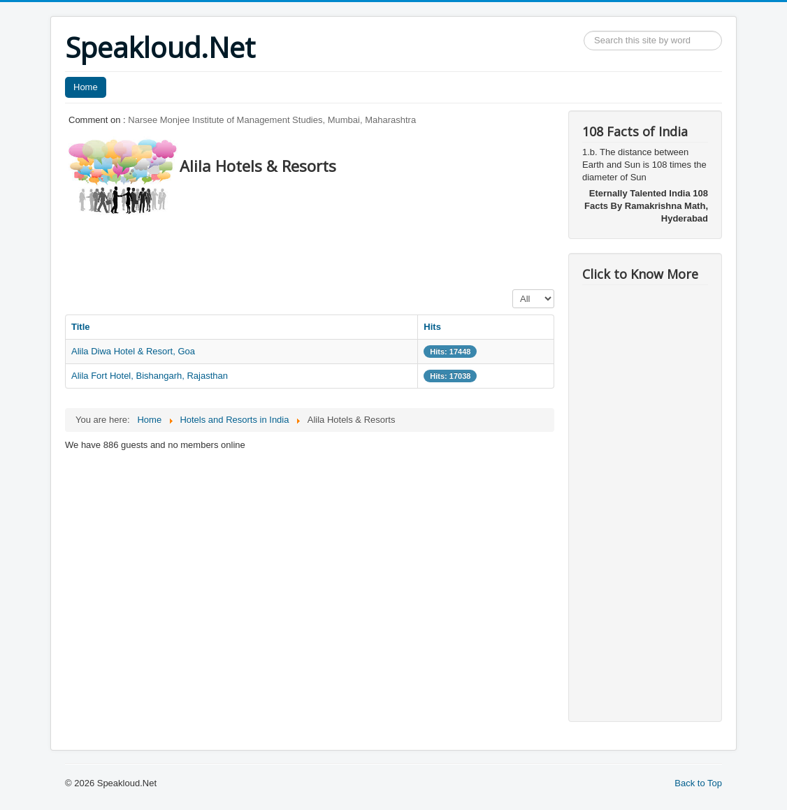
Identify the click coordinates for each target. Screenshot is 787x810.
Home (85, 87)
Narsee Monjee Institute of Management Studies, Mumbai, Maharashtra (272, 120)
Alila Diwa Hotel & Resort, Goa (133, 351)
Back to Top (698, 783)
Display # (512, 289)
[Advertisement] (319, 248)
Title (80, 326)
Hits (432, 326)
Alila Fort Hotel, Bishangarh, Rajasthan (149, 375)
